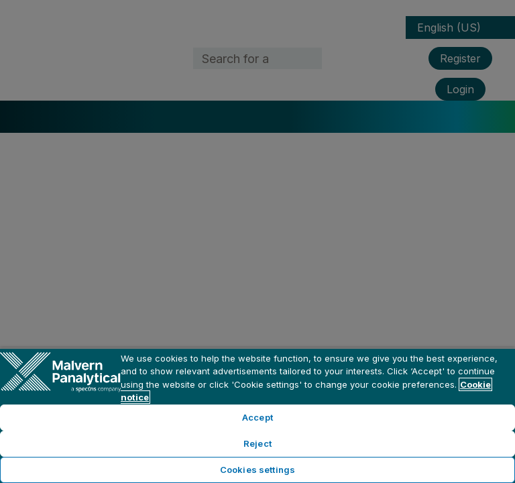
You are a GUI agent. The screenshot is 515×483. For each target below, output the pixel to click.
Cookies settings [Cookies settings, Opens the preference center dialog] (257, 469)
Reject (257, 443)
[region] (257, 415)
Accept (257, 417)
